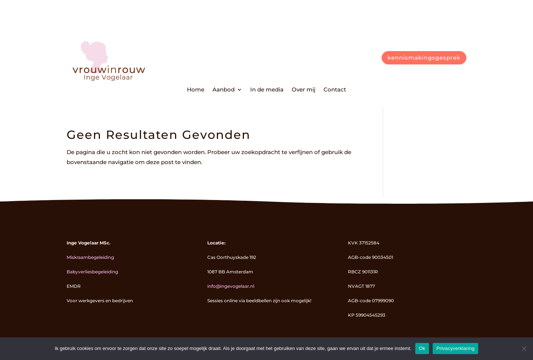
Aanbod (223, 90)
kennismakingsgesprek (424, 57)
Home (195, 90)
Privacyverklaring (455, 348)
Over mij (303, 90)
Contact (335, 90)
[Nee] (523, 348)
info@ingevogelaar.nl (230, 286)
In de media (267, 90)
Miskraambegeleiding (90, 257)
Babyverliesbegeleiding (92, 271)
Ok (422, 348)
